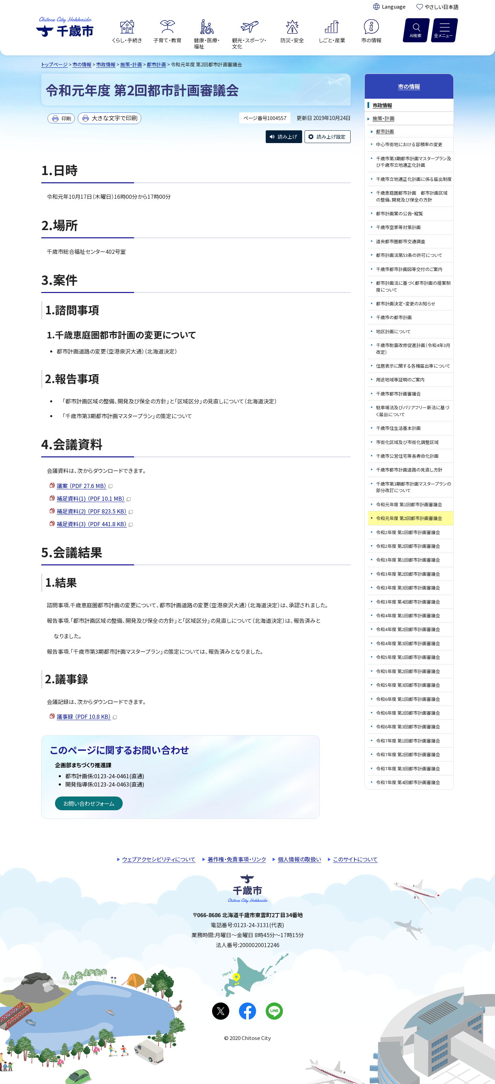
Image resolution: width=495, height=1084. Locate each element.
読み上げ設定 (331, 136)
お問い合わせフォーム (88, 803)
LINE (274, 1011)
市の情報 (82, 64)
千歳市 (65, 26)
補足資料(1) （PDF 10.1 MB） (94, 498)
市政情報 (106, 64)
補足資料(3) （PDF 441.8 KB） (95, 524)
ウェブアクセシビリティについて (159, 859)
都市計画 (156, 64)
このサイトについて (355, 859)
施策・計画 (131, 64)
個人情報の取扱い (299, 859)
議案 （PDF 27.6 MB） (84, 485)
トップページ (54, 64)
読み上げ (287, 136)
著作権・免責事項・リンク (237, 859)
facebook (247, 1011)
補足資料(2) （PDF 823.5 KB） (95, 511)
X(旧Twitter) (220, 1011)
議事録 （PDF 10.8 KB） (87, 716)
